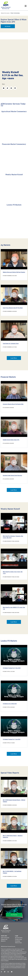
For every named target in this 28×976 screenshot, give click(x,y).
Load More (14, 358)
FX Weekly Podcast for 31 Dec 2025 (12, 668)
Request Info (4, 939)
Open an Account (5, 937)
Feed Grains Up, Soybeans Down (11, 343)
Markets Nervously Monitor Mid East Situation (14, 272)
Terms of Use (18, 942)
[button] (3, 88)
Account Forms (18, 937)
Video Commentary (15, 13)
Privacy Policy (18, 939)
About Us (3, 941)
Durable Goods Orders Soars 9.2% (11, 439)
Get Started (7, 26)
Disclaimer (17, 941)
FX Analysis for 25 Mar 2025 (10, 703)
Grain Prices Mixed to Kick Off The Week (13, 308)
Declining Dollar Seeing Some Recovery (12, 475)
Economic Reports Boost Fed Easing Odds (13, 404)
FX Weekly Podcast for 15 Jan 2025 (11, 739)
